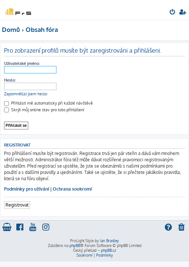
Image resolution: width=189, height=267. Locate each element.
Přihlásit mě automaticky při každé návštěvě (48, 103)
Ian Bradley (109, 240)
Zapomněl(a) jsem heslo (25, 93)
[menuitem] (173, 12)
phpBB (74, 245)
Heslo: (10, 80)
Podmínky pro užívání (26, 189)
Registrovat (17, 205)
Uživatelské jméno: (22, 63)
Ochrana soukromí (72, 189)
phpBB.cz (108, 250)
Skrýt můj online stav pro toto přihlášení (44, 109)
